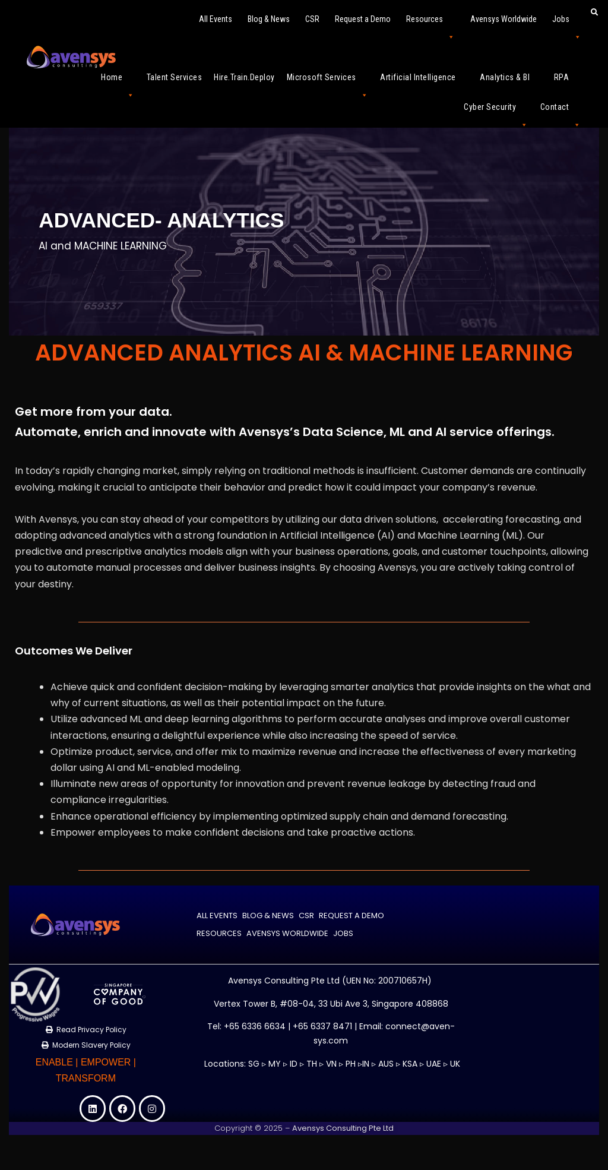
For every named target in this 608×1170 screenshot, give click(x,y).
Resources (430, 24)
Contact (560, 112)
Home (118, 82)
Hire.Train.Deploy (244, 77)
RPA (567, 82)
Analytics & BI (511, 82)
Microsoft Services (328, 82)
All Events (215, 19)
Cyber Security (496, 112)
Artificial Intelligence (424, 82)
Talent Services (174, 77)
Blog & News (269, 19)
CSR (312, 19)
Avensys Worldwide (503, 19)
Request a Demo (363, 19)
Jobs (566, 24)
